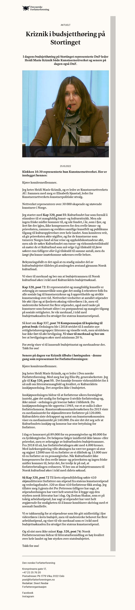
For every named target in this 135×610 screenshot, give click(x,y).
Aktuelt (65, 25)
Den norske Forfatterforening (35, 8)
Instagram (28, 596)
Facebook (27, 592)
